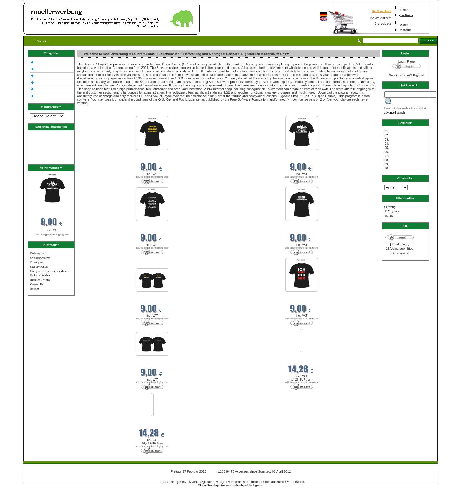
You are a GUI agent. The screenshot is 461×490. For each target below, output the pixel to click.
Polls (404, 244)
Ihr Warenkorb (381, 11)
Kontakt (405, 29)
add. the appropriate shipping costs (52, 234)
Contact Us (36, 284)
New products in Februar (93, 112)
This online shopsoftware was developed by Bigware (230, 485)
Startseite (41, 41)
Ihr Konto (406, 15)
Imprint (34, 288)
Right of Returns (40, 279)
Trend (395, 244)
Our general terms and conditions (49, 271)
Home (404, 9)
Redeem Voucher (40, 275)
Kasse (404, 24)
